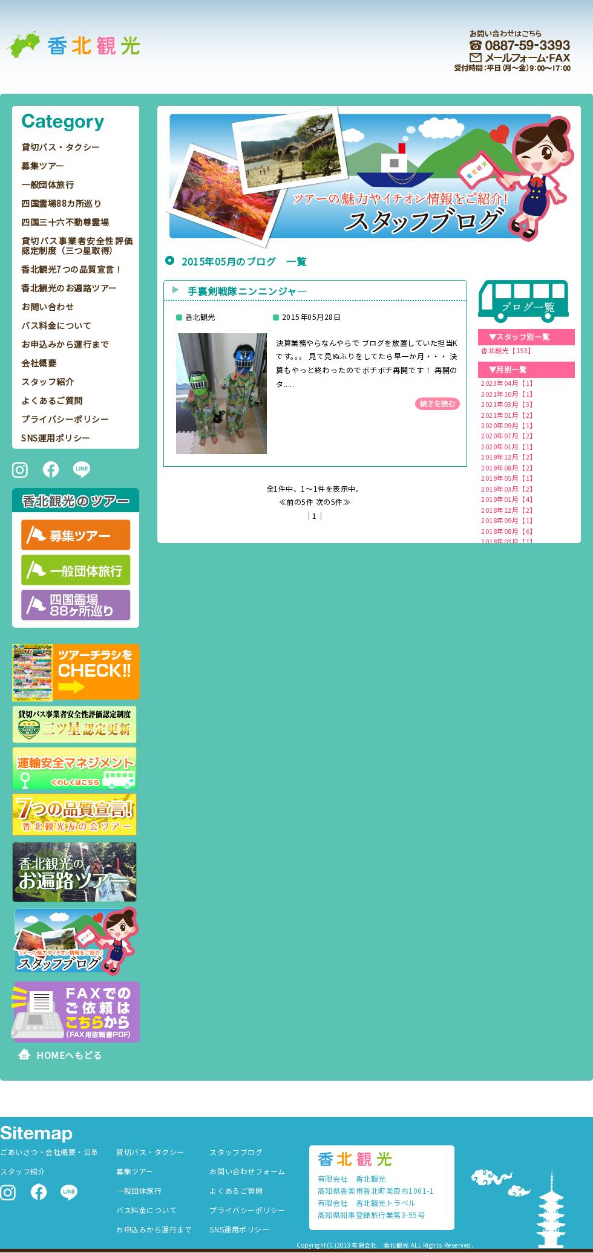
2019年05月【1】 (509, 478)
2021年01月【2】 (509, 415)
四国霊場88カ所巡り (61, 203)
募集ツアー (43, 166)
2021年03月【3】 (509, 404)
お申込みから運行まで (65, 344)
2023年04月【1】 (509, 383)
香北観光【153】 (508, 350)
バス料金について (56, 325)
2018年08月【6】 (509, 531)
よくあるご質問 (52, 400)
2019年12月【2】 (509, 456)
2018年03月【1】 (509, 541)
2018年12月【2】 (509, 510)
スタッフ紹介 (47, 381)
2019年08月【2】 (509, 467)
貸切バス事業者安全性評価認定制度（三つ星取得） (77, 245)
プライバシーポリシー (65, 419)
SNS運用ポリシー (56, 438)
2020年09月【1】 (509, 425)
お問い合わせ (47, 306)
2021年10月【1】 (509, 394)
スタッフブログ (236, 1152)
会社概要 (38, 363)
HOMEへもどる (69, 1055)
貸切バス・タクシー (60, 147)
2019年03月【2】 (509, 488)
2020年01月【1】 (509, 446)
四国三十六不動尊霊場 (65, 222)
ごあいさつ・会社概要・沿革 (49, 1152)
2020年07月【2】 (509, 435)
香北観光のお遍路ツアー (69, 288)
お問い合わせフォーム (247, 1171)
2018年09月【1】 (509, 520)
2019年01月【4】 (509, 499)
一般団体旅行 (47, 184)
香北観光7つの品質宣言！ (72, 269)
